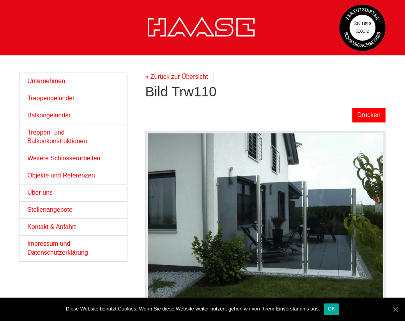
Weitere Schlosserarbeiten (63, 158)
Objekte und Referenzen (61, 175)
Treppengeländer (50, 98)
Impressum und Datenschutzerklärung (57, 248)
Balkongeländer (49, 115)
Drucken (369, 115)
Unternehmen (46, 81)
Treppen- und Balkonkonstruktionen (57, 137)
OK (331, 309)
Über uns (40, 192)
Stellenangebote (50, 209)
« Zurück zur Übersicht (176, 76)
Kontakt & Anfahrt (51, 226)
